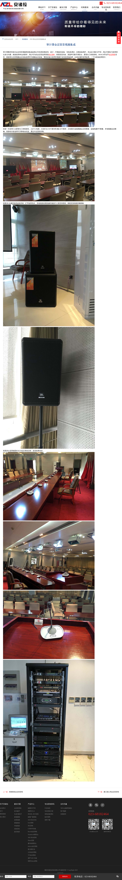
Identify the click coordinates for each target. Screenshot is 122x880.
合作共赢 (63, 804)
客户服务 (63, 811)
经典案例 (25, 39)
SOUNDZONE (32, 820)
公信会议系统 (32, 852)
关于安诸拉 (4, 804)
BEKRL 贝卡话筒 (33, 814)
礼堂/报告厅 (18, 814)
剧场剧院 (17, 817)
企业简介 (3, 808)
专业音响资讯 (49, 804)
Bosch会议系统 (32, 831)
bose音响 (30, 823)
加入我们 (3, 817)
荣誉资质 (3, 814)
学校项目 (17, 826)
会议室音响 (17, 808)
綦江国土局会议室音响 (111, 792)
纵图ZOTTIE (32, 808)
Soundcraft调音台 (33, 834)
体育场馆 (17, 820)
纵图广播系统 (32, 817)
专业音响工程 (49, 811)
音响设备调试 (49, 814)
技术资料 (47, 817)
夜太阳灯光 (31, 849)
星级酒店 (17, 823)
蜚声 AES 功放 (32, 858)
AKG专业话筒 (32, 837)
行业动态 (47, 808)
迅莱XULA (31, 811)
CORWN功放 (32, 828)
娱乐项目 (17, 831)
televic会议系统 (32, 846)
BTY (17, 39)
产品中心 (31, 804)
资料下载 (47, 820)
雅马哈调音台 (32, 843)
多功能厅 (17, 811)
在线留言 (63, 814)
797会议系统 (32, 855)
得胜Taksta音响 (32, 861)
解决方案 (17, 804)
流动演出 (17, 829)
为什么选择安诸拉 (66, 808)
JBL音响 (30, 825)
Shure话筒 (31, 840)
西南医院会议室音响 (16, 792)
